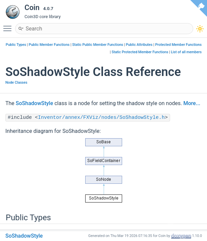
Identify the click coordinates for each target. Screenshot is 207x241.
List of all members (186, 52)
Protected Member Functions (178, 45)
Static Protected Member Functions (140, 52)
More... (192, 103)
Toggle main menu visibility (9, 25)
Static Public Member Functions (97, 45)
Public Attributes (139, 45)
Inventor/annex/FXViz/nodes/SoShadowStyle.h (101, 117)
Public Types (16, 45)
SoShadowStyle (34, 103)
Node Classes (16, 82)
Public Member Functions (49, 45)
